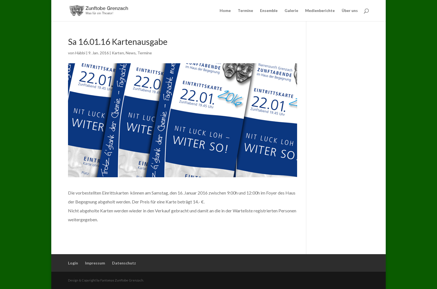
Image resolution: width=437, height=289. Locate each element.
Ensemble (269, 11)
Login (73, 263)
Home (225, 11)
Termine (245, 11)
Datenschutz (124, 263)
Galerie (291, 11)
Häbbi (80, 52)
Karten (118, 52)
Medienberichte (320, 11)
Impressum (95, 263)
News (131, 52)
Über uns (350, 11)
